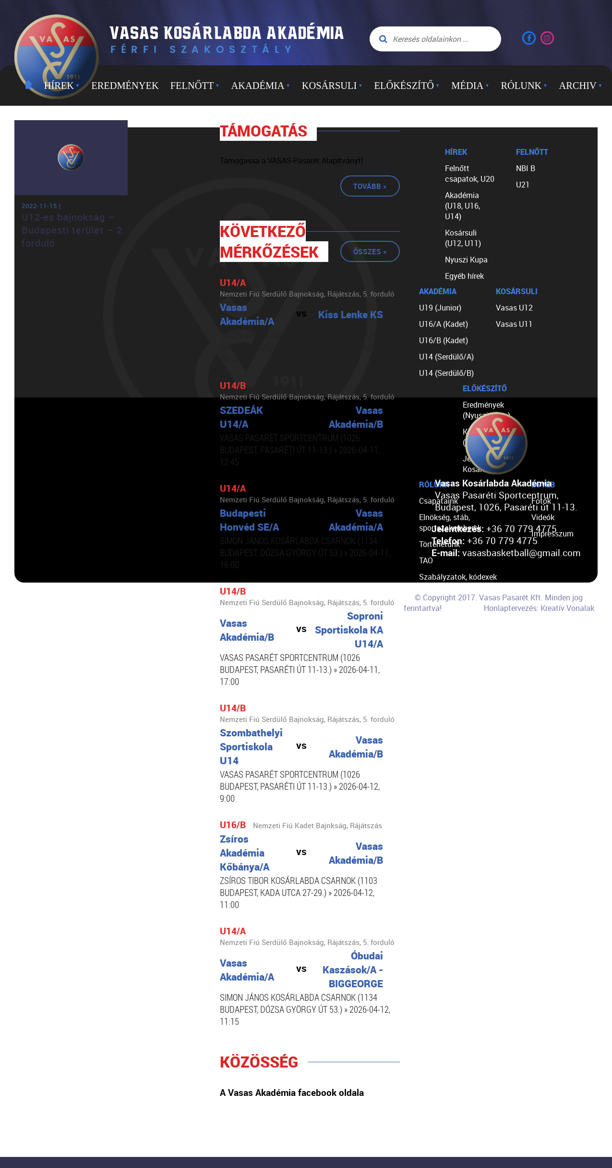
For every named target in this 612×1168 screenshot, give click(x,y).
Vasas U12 (514, 307)
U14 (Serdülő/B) (446, 373)
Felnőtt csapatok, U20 (469, 173)
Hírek (62, 85)
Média (470, 85)
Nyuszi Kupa (466, 259)
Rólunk (524, 85)
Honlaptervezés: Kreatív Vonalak (539, 608)
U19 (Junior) (440, 307)
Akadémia (260, 85)
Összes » (370, 251)
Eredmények (124, 85)
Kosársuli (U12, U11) (463, 238)
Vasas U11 (514, 324)
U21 (523, 184)
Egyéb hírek (464, 276)
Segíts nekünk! (444, 626)
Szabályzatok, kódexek (458, 577)
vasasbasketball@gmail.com (521, 553)
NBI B (525, 168)
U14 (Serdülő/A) (446, 356)
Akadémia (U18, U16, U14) (462, 206)
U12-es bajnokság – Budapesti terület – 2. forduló (73, 230)
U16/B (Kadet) (443, 340)
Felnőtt (195, 85)
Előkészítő (407, 85)
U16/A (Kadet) (443, 324)
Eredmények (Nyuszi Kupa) (486, 410)
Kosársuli (332, 85)
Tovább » (370, 186)
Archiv (580, 85)
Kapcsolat (436, 642)
